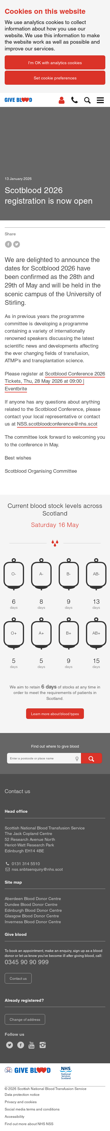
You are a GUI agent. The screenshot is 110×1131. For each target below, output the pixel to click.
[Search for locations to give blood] (91, 758)
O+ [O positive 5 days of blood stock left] (14, 633)
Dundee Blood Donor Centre (31, 904)
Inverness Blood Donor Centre (33, 921)
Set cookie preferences (55, 78)
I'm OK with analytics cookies (55, 62)
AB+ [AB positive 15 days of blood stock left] (96, 633)
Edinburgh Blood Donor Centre (33, 910)
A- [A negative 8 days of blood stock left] (41, 574)
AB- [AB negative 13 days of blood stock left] (96, 574)
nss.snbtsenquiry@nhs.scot (37, 869)
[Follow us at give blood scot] (10, 1045)
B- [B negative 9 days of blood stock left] (69, 574)
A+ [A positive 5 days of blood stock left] (41, 633)
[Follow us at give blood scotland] (43, 1045)
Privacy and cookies (21, 1102)
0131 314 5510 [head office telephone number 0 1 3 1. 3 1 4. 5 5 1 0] (26, 863)
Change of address (25, 1020)
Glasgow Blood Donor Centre (32, 916)
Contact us (18, 979)
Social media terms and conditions (32, 1109)
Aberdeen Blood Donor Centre (33, 898)
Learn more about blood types (55, 714)
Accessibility (14, 1117)
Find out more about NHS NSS (29, 1124)
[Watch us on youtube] (32, 1045)
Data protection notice (22, 1095)
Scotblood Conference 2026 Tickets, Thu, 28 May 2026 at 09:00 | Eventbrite (55, 381)
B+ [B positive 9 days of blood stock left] (68, 633)
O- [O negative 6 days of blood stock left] (13, 574)
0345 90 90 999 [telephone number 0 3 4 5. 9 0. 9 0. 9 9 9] (27, 962)
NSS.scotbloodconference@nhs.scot (57, 424)
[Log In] (61, 100)
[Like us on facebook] (21, 1045)
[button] (74, 100)
